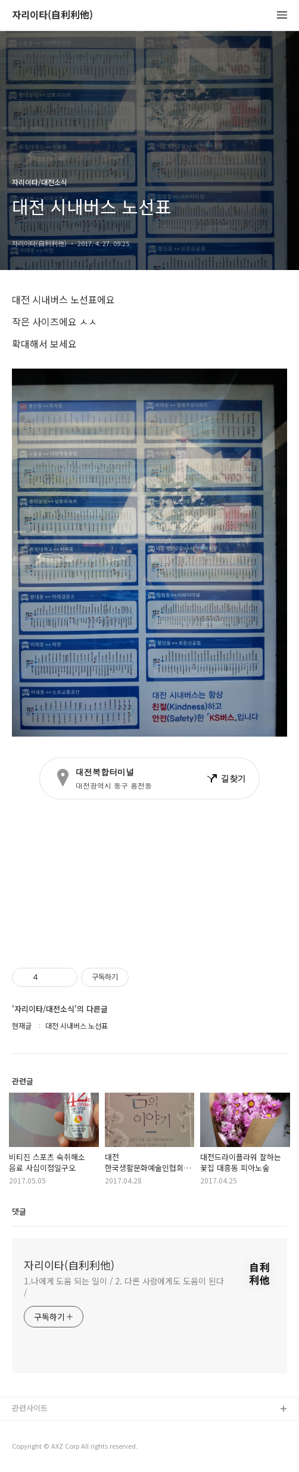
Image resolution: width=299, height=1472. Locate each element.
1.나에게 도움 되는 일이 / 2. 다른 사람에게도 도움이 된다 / (124, 1286)
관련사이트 (30, 1407)
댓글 (19, 1211)
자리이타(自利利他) (52, 15)
